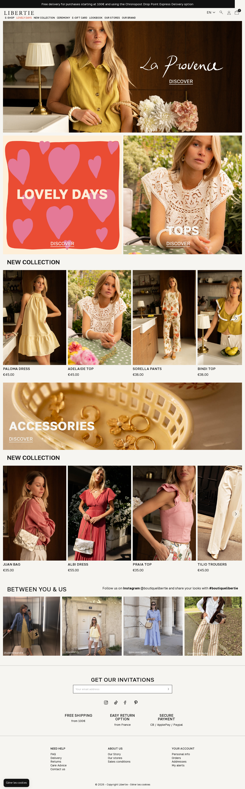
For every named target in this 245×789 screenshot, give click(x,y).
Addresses (179, 761)
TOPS (182, 230)
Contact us (57, 769)
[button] (16, 783)
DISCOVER (181, 81)
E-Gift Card (79, 18)
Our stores (112, 18)
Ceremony (63, 18)
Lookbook (95, 18)
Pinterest (136, 703)
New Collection (44, 18)
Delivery (56, 758)
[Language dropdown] (211, 12)
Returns (55, 761)
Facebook (126, 703)
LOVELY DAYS (24, 18)
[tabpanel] (122, 77)
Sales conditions (119, 761)
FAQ (53, 754)
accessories (52, 425)
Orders (176, 758)
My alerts (178, 765)
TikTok (116, 703)
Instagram (106, 703)
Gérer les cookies (140, 784)
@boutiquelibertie (145, 588)
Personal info (181, 754)
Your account (183, 748)
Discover (62, 242)
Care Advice (58, 765)
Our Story (114, 754)
